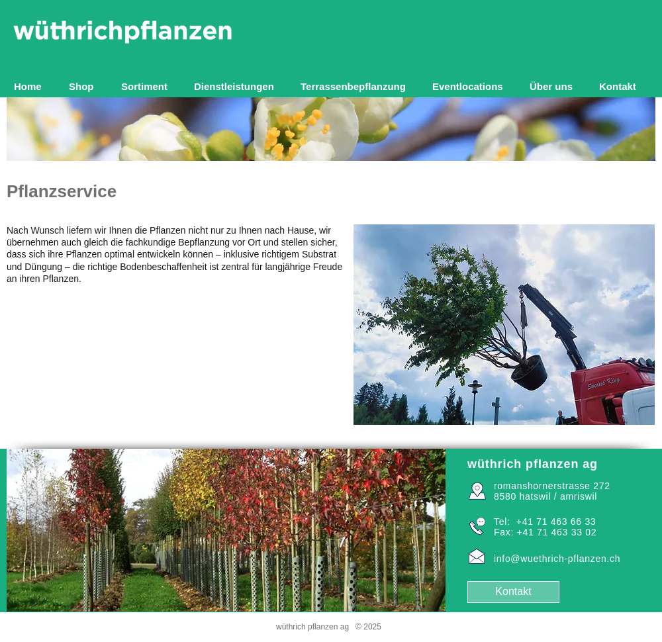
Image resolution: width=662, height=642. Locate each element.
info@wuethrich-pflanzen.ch (557, 558)
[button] (147, 86)
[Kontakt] (513, 592)
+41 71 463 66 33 (556, 521)
